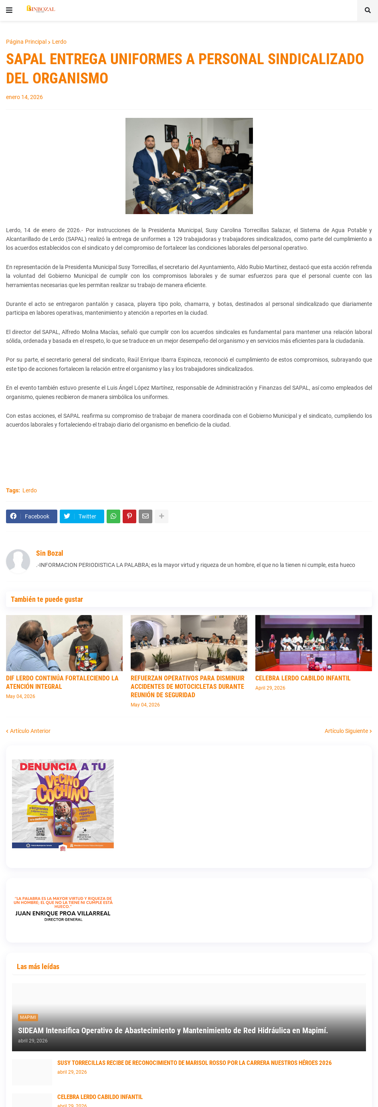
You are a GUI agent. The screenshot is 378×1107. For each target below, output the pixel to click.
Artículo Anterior (30, 731)
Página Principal (26, 42)
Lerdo (59, 42)
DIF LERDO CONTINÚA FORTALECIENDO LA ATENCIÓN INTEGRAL (62, 682)
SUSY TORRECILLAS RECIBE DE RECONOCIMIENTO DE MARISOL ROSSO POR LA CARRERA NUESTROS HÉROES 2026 (194, 1063)
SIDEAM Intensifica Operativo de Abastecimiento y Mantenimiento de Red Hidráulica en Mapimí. (173, 1030)
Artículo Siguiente (346, 731)
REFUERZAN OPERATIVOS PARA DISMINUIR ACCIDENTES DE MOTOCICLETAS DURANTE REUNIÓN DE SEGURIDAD (188, 686)
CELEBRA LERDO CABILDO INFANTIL (303, 678)
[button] (9, 10)
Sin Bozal (49, 553)
